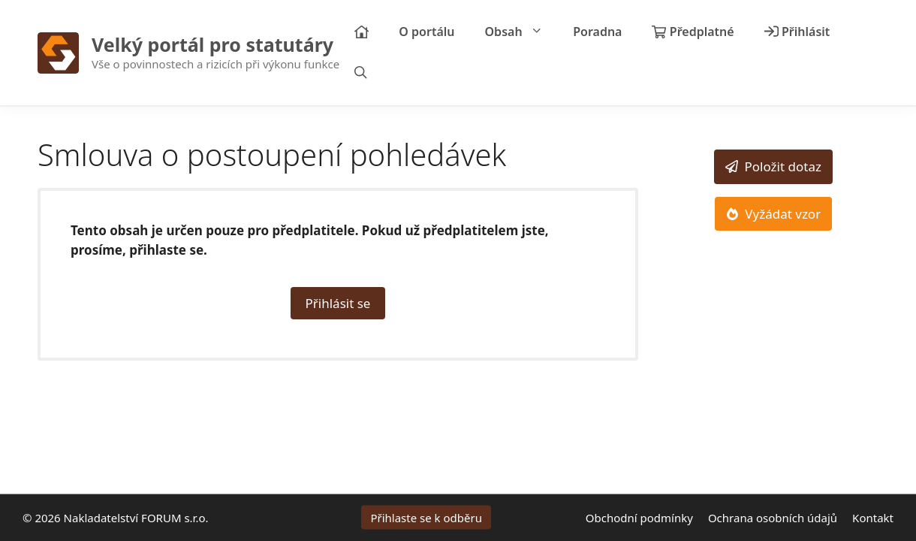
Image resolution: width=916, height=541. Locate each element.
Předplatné (693, 31)
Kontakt (872, 517)
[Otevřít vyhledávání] (360, 73)
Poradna (597, 31)
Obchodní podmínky (639, 517)
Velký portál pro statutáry (212, 44)
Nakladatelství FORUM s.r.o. (136, 517)
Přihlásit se (338, 303)
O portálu (426, 31)
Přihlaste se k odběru (426, 517)
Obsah (522, 32)
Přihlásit (797, 31)
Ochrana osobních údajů (772, 517)
